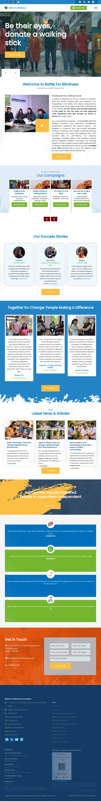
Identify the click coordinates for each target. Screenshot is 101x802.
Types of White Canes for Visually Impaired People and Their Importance (49, 444)
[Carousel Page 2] (99, 42)
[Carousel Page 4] (99, 46)
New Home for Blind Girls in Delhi (82, 192)
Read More (23, 279)
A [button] (10, 2)
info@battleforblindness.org (21, 658)
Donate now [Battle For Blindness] (50, 536)
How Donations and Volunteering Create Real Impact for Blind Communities (80, 446)
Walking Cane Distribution (19, 192)
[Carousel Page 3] (99, 44)
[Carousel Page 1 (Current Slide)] (99, 40)
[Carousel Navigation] (50, 73)
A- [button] (15, 2)
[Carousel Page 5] (99, 48)
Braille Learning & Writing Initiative (40, 192)
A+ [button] (7, 2)
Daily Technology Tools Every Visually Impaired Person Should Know (19, 444)
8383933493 (14, 665)
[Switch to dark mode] (18, 2)
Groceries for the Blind (61, 192)
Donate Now (19, 204)
